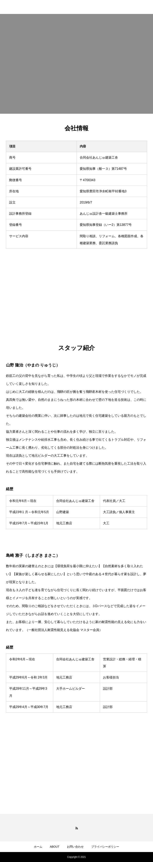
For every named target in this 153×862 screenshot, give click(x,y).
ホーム (38, 846)
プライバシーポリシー (105, 846)
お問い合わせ (75, 846)
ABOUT (54, 846)
